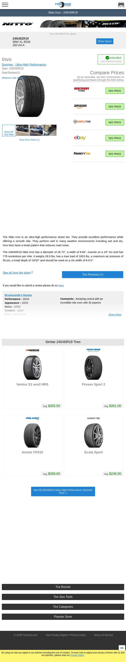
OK (122, 648)
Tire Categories (63, 606)
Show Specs (105, 41)
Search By (121, 7)
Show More (114, 314)
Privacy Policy (77, 655)
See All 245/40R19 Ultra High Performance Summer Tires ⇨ (63, 491)
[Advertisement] (63, 537)
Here (61, 285)
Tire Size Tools (62, 596)
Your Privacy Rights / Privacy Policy (66, 635)
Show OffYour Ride (8, 133)
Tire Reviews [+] (92, 274)
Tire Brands (62, 586)
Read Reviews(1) (11, 72)
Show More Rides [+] (29, 140)
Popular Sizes (63, 616)
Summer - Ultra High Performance (24, 64)
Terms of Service (103, 635)
